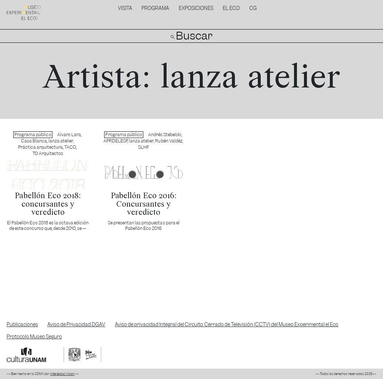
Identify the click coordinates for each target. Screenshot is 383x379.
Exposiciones (196, 8)
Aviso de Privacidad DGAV (76, 324)
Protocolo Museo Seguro (34, 337)
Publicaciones (22, 324)
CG (253, 8)
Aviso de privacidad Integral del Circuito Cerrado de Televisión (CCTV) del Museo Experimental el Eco (227, 324)
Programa (155, 8)
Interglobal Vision (62, 374)
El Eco (231, 8)
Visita (125, 8)
